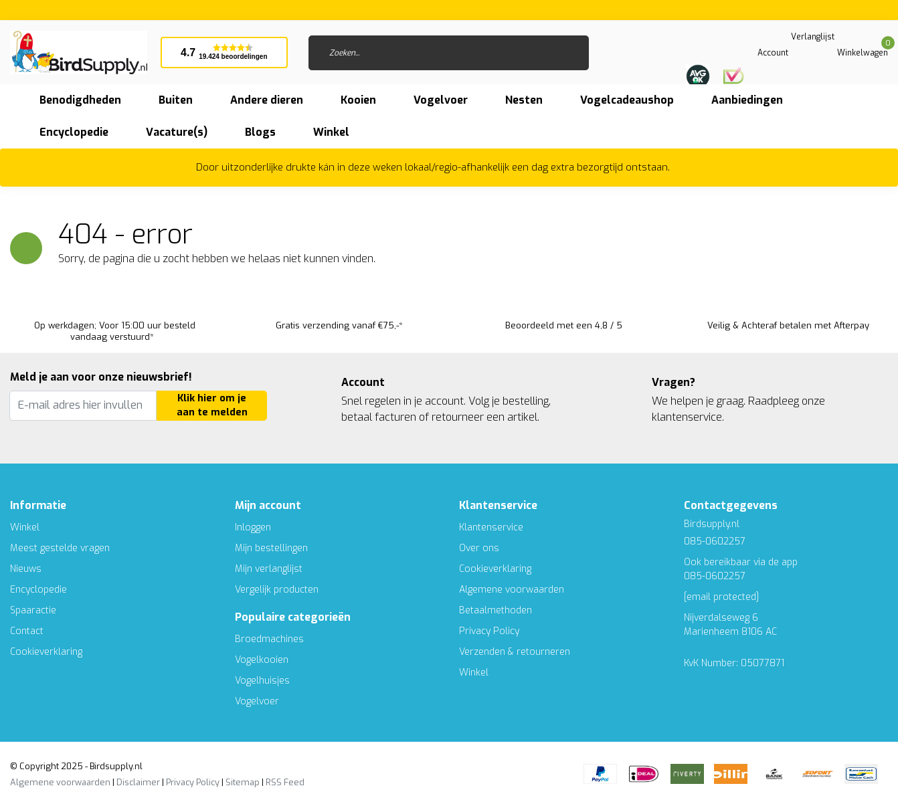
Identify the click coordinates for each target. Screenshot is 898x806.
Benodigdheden (80, 100)
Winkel (24, 527)
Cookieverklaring (46, 651)
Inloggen (253, 527)
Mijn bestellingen (271, 548)
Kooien (358, 100)
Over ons (479, 548)
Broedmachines (269, 639)
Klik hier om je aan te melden (212, 405)
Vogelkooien (261, 659)
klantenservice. (688, 417)
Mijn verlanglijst (268, 569)
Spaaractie (33, 610)
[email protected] (721, 597)
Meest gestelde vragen (60, 548)
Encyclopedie (73, 132)
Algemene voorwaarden (511, 589)
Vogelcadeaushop (627, 100)
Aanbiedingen (747, 100)
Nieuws (25, 569)
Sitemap (243, 782)
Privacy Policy (489, 631)
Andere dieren (266, 100)
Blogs (260, 132)
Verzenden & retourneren (514, 651)
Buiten (176, 100)
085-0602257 (714, 576)
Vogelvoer (441, 100)
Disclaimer (138, 782)
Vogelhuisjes (262, 680)
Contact (26, 631)
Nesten (524, 100)
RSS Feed (285, 782)
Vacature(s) (176, 132)
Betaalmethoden (495, 610)
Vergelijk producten (277, 589)
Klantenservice (491, 527)
